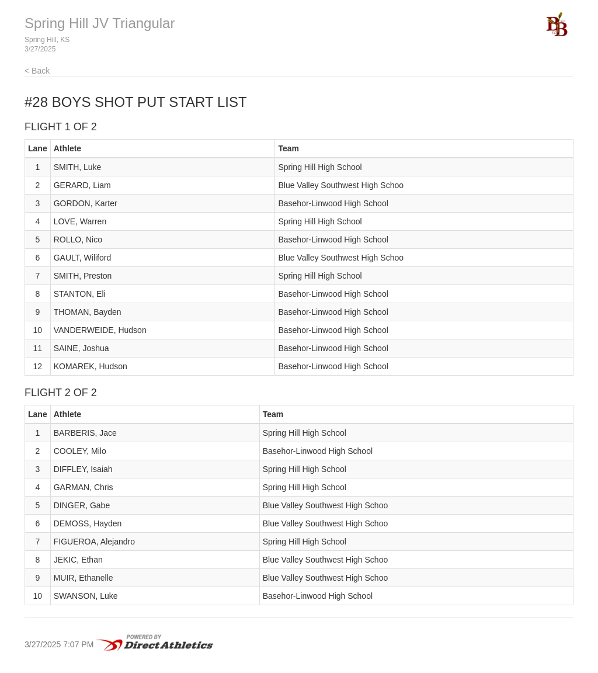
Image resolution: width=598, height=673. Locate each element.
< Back (37, 70)
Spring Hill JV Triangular (100, 23)
